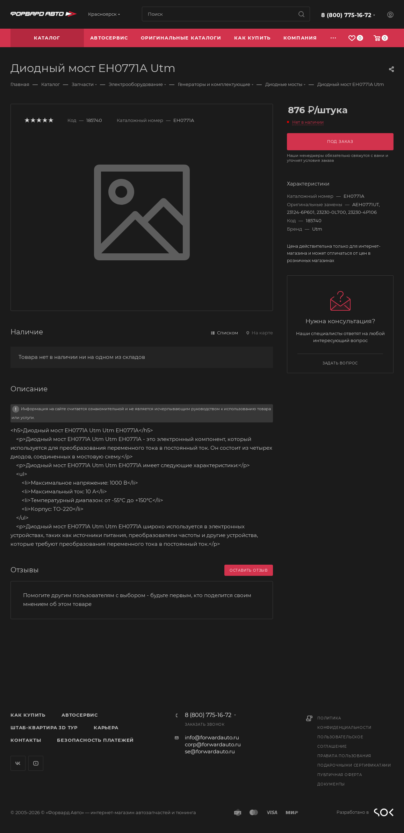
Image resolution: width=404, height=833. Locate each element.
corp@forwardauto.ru (213, 744)
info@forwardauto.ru (212, 737)
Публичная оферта (339, 775)
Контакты (25, 740)
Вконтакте (18, 763)
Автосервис (80, 715)
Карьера (106, 727)
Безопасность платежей (95, 740)
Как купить (27, 715)
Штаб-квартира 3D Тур (44, 727)
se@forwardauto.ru (210, 751)
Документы (331, 784)
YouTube (35, 763)
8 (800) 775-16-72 (346, 15)
